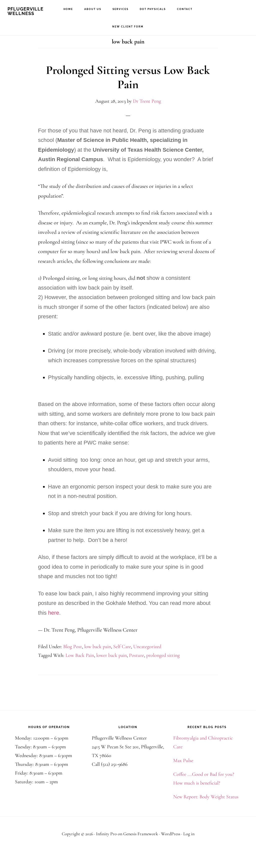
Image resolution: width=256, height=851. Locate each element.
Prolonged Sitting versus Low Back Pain (128, 77)
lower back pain (111, 655)
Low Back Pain (80, 655)
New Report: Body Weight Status (205, 797)
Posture (136, 655)
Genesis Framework (140, 834)
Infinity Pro (106, 834)
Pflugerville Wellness (26, 11)
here (53, 613)
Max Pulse (183, 761)
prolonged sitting (163, 655)
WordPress (170, 834)
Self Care (122, 647)
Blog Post (72, 647)
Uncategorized (147, 647)
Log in (188, 834)
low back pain (97, 647)
